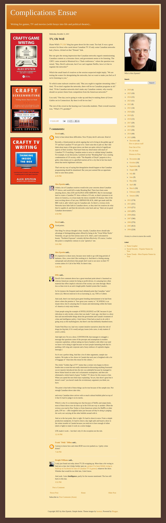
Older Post (112, 493)
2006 (129, 222)
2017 (129, 123)
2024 (129, 97)
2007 (129, 218)
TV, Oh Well (133, 151)
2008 (129, 215)
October (132, 163)
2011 (129, 204)
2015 (129, 130)
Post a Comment (59, 487)
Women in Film (134, 154)
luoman (99, 511)
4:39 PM (58, 176)
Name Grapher (132, 246)
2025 (129, 93)
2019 (129, 115)
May (131, 181)
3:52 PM (58, 482)
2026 (129, 90)
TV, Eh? (63, 44)
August (132, 170)
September (133, 166)
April (131, 185)
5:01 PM (58, 244)
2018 (129, 119)
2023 (129, 101)
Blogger (115, 511)
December (133, 141)
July (131, 174)
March (132, 188)
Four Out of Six (134, 147)
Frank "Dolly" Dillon (63, 442)
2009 (129, 211)
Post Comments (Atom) (68, 497)
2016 (129, 126)
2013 (129, 137)
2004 (129, 229)
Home (83, 493)
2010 (129, 207)
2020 (129, 112)
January (132, 196)
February (132, 192)
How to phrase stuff (136, 144)
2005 (129, 226)
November (133, 159)
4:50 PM (58, 214)
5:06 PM (58, 267)
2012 (129, 200)
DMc (57, 275)
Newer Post (54, 493)
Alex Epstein (60, 184)
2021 (129, 108)
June (131, 177)
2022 (129, 104)
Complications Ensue (43, 12)
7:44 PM (58, 452)
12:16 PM (58, 434)
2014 (129, 134)
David (57, 134)
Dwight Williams (61, 460)
